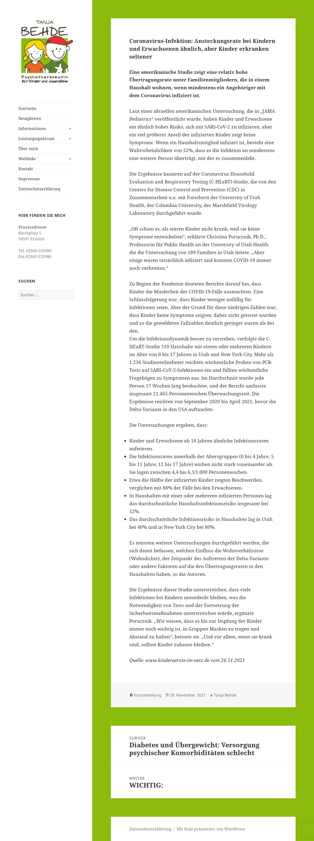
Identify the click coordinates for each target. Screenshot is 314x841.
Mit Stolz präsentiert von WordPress (211, 829)
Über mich (28, 148)
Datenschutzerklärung (39, 189)
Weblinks (27, 158)
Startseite (27, 108)
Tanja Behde (225, 695)
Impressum (29, 178)
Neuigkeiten (29, 118)
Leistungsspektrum (36, 138)
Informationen (32, 128)
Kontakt (25, 168)
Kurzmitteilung (147, 695)
